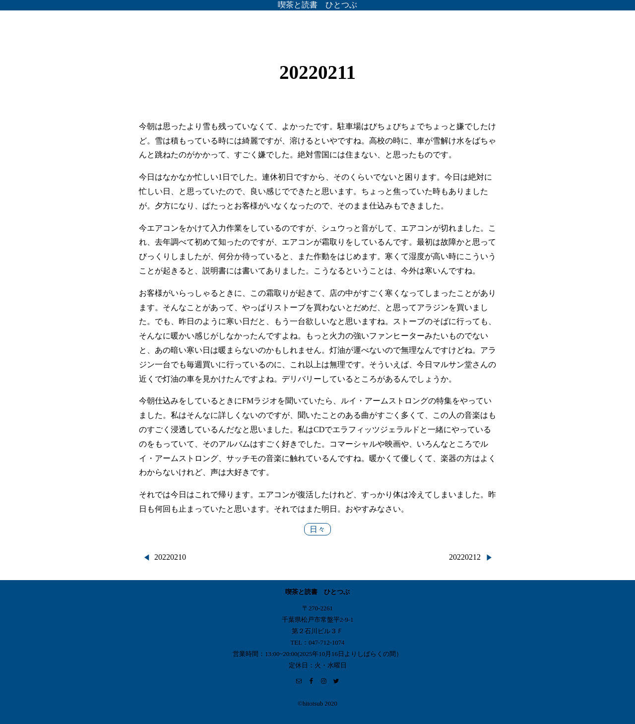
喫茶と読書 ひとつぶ (317, 4)
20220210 (170, 557)
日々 (317, 529)
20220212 (465, 557)
